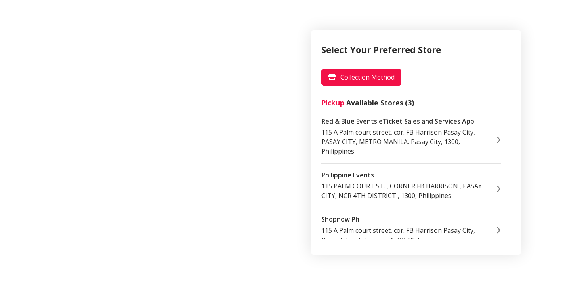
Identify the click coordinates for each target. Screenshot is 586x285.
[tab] (361, 77)
